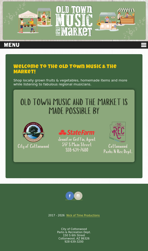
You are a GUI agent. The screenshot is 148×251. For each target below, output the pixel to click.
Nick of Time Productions (83, 215)
